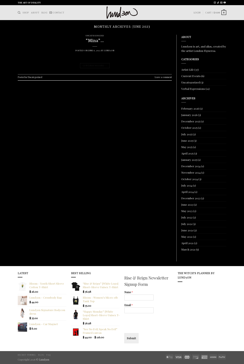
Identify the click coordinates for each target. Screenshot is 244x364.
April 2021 (187, 243)
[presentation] (148, 328)
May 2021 (186, 236)
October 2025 (189, 127)
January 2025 (189, 159)
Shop (26, 12)
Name (128, 292)
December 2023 (190, 198)
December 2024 (190, 166)
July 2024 (186, 185)
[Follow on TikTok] (218, 3)
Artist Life (187, 69)
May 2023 (186, 211)
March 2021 (188, 249)
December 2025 (190, 121)
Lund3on (109, 50)
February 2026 (190, 108)
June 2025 (187, 140)
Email (128, 305)
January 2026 (189, 115)
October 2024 (189, 179)
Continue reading (95, 65)
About (35, 12)
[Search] (19, 12)
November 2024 (191, 172)
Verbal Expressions (193, 88)
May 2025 (186, 147)
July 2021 (186, 224)
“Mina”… (95, 40)
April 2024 (187, 192)
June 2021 (187, 230)
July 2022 (186, 217)
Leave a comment (163, 77)
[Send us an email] (221, 3)
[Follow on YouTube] (225, 3)
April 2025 (187, 153)
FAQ (48, 354)
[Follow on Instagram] (215, 3)
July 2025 (186, 134)
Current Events (191, 76)
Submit (131, 338)
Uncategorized (94, 35)
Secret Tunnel (27, 354)
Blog (44, 12)
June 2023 (187, 204)
